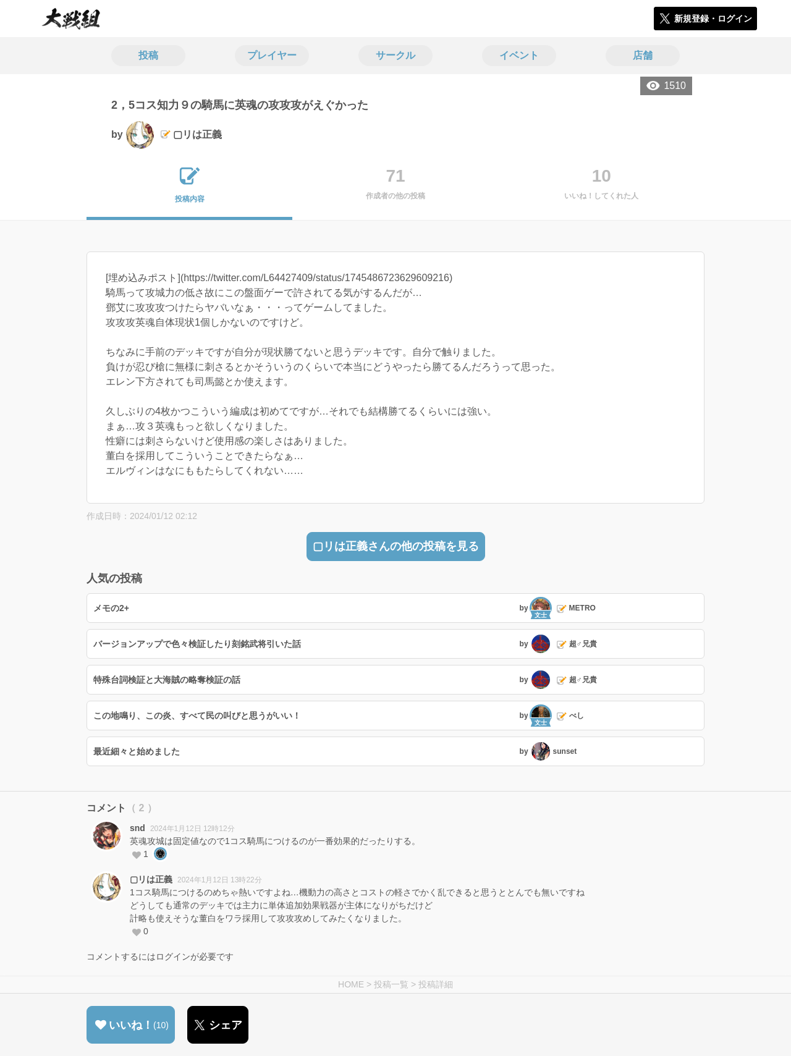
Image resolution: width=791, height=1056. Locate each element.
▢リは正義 (151, 879)
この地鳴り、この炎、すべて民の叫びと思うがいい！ (197, 715)
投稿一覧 (391, 984)
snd (137, 828)
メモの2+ (111, 608)
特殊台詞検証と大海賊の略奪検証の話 (166, 680)
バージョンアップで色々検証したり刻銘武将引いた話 (197, 644)
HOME (351, 984)
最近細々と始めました (136, 751)
